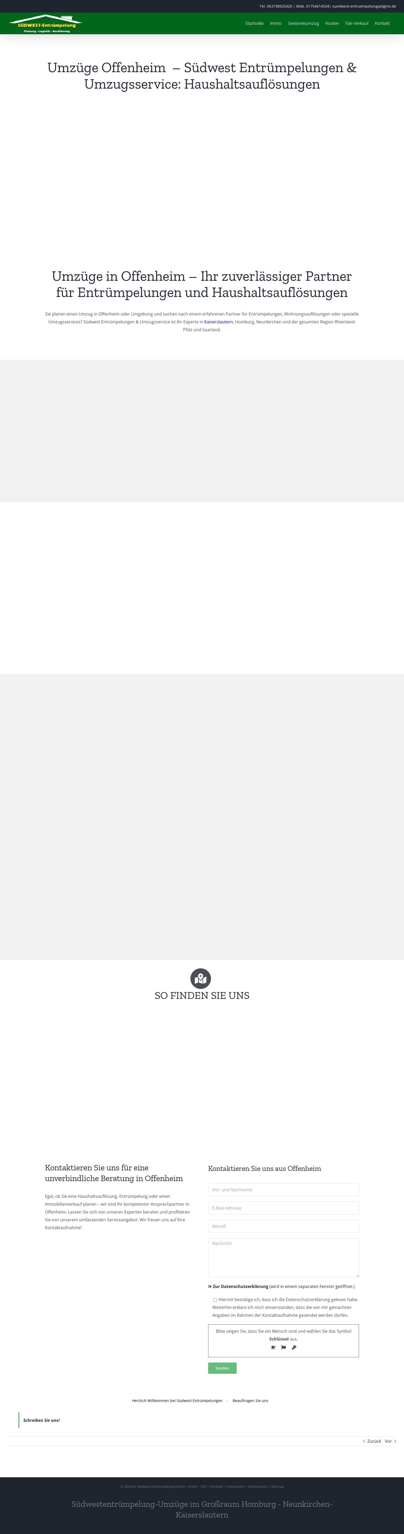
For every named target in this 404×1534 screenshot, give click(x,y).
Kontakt (217, 1486)
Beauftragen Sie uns (250, 1400)
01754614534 (317, 6)
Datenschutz (258, 1486)
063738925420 (279, 6)
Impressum (235, 1486)
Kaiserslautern (218, 322)
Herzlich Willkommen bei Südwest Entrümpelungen (177, 1400)
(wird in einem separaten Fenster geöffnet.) (281, 1286)
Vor (388, 1441)
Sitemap (277, 1486)
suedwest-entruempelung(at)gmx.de (364, 6)
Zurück (374, 1441)
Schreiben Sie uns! (41, 1420)
